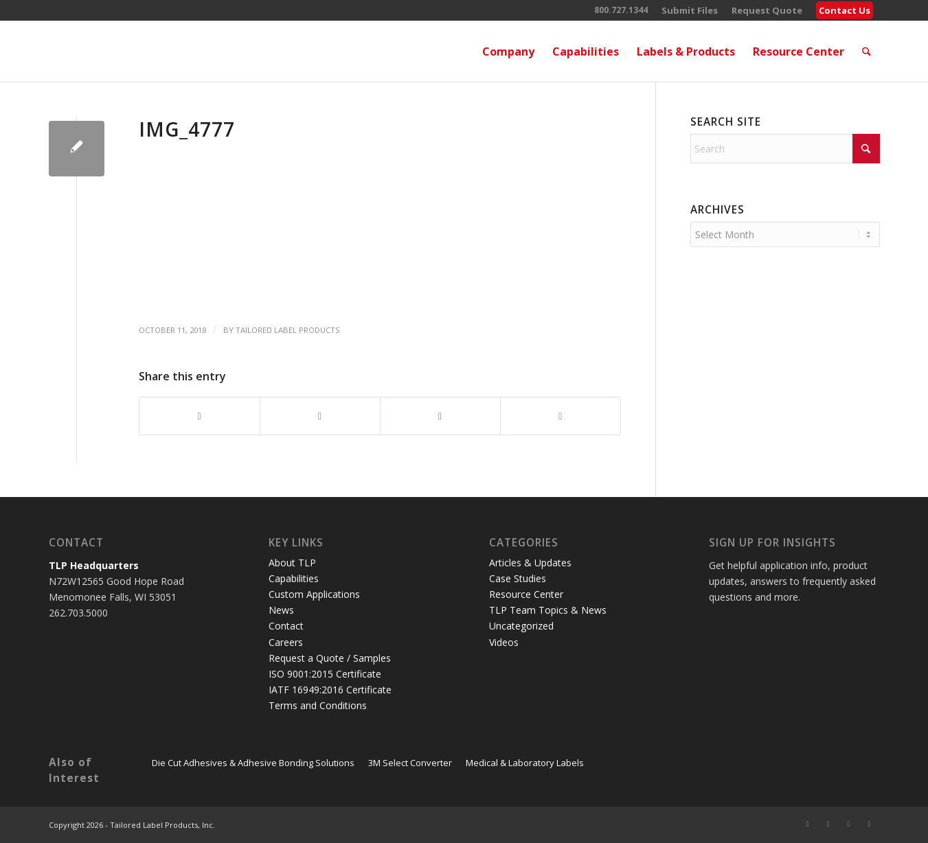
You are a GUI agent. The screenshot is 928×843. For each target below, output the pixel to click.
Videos (504, 642)
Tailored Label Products (288, 330)
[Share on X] (320, 416)
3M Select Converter (410, 763)
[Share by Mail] (560, 416)
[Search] (866, 51)
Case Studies (517, 578)
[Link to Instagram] (869, 823)
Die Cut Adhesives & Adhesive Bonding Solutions (253, 763)
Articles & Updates (530, 562)
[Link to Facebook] (828, 823)
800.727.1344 (621, 10)
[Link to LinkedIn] (849, 823)
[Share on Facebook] (199, 416)
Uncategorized (521, 625)
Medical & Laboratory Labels (525, 763)
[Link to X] (807, 823)
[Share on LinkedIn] (440, 416)
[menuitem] (690, 10)
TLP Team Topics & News (548, 609)
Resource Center (526, 594)
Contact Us (844, 10)
